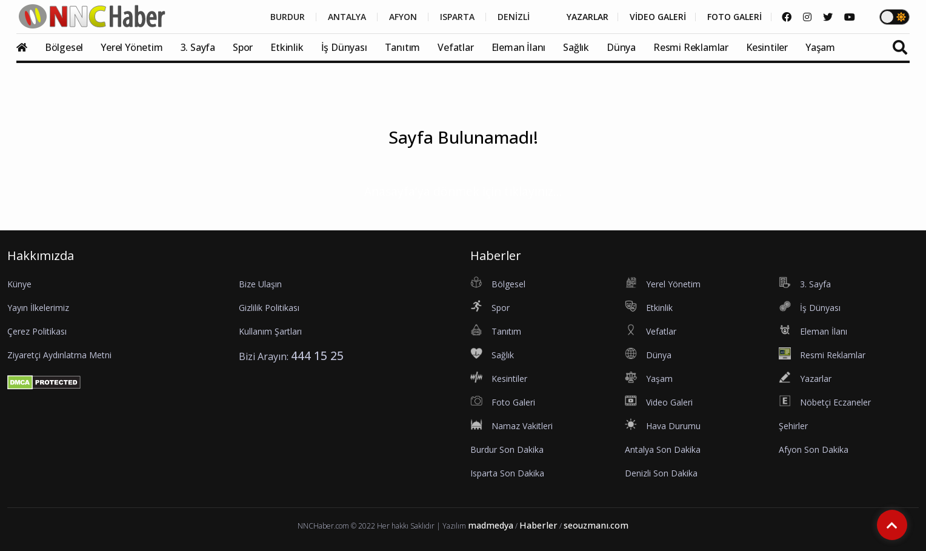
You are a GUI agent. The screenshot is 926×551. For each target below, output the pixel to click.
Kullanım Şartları (270, 331)
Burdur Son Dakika (507, 449)
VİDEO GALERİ (658, 17)
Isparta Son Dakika (507, 473)
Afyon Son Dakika (813, 449)
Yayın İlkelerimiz (38, 307)
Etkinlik (286, 47)
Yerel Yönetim (131, 47)
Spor (243, 47)
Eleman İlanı (518, 47)
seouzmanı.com (596, 525)
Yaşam (820, 47)
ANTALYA (347, 17)
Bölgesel (64, 47)
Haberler (538, 525)
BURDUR (287, 17)
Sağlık (576, 47)
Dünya (621, 47)
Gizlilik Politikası (269, 307)
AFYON (403, 17)
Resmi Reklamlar (690, 47)
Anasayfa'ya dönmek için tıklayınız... (463, 191)
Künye (19, 284)
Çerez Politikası (37, 331)
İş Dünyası (344, 47)
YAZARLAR (587, 17)
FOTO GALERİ (734, 17)
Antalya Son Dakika (663, 449)
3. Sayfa (198, 47)
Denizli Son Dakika (661, 473)
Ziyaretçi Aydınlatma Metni (59, 355)
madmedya (490, 525)
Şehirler (793, 426)
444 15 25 (317, 355)
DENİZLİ (514, 17)
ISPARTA (457, 17)
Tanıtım (403, 47)
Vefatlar (455, 47)
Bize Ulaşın (260, 284)
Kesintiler (767, 47)
